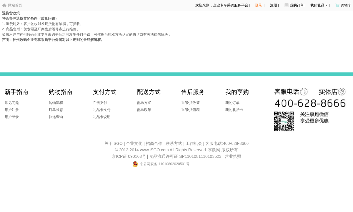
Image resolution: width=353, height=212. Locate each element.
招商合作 (154, 143)
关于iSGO (113, 143)
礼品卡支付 (102, 110)
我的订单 (297, 5)
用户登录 (12, 117)
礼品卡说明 (102, 117)
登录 (258, 5)
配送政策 (144, 110)
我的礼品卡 (319, 5)
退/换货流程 (190, 110)
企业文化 (134, 143)
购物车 (346, 5)
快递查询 (56, 117)
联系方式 (174, 143)
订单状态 (56, 110)
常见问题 (12, 103)
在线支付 (100, 103)
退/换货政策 (190, 103)
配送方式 (144, 103)
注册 (273, 5)
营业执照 (233, 156)
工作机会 (194, 143)
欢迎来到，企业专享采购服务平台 (221, 5)
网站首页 (15, 5)
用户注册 (12, 110)
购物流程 (56, 103)
